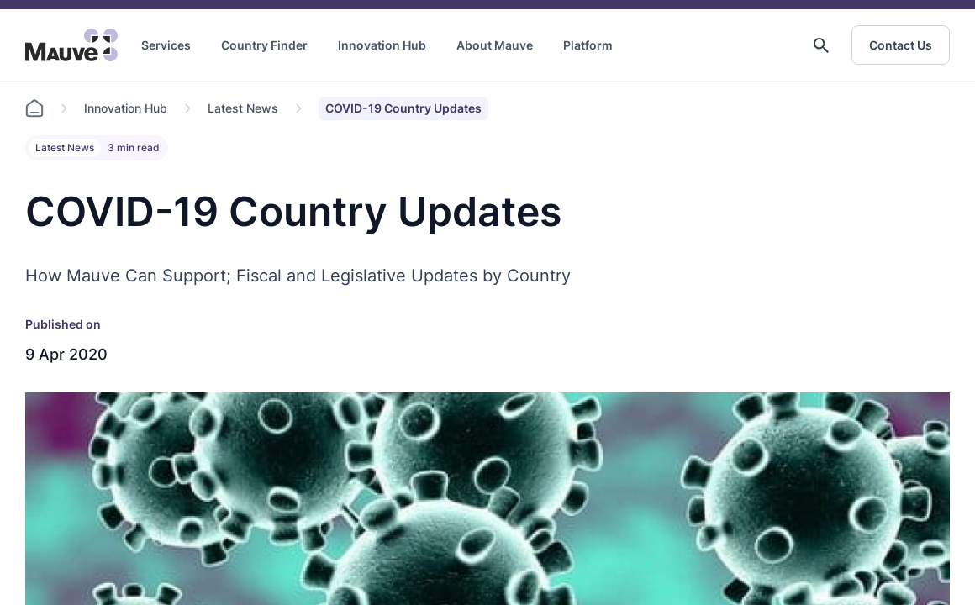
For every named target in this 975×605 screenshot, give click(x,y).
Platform (588, 45)
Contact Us (900, 45)
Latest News (243, 108)
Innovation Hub (382, 45)
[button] (821, 45)
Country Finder (264, 45)
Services (166, 45)
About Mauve (494, 45)
